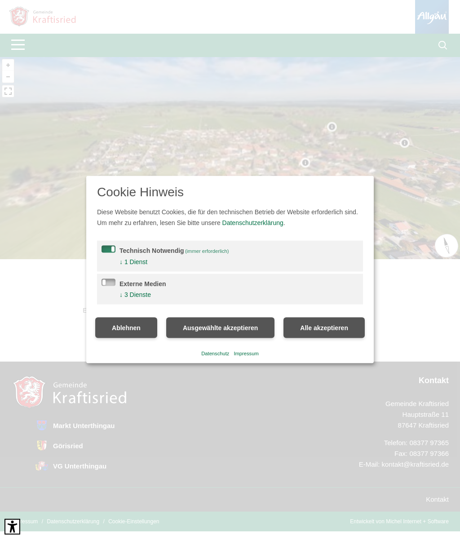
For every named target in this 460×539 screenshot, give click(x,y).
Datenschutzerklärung (252, 222)
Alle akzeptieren (324, 327)
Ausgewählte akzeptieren (220, 327)
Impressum (246, 353)
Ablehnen (126, 327)
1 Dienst (133, 261)
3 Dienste (135, 294)
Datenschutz (215, 353)
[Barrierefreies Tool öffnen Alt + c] (12, 527)
